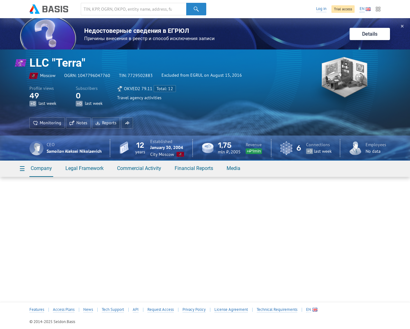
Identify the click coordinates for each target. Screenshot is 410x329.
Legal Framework (84, 168)
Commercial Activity (139, 168)
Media (233, 168)
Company (41, 168)
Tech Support (113, 309)
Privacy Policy (194, 309)
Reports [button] (105, 123)
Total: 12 (164, 88)
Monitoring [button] (47, 123)
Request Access (160, 309)
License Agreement (231, 309)
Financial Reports (194, 168)
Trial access (343, 9)
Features (36, 309)
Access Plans (63, 309)
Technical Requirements (277, 309)
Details (369, 34)
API (136, 309)
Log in (321, 8)
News (88, 309)
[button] (127, 123)
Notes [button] (78, 123)
